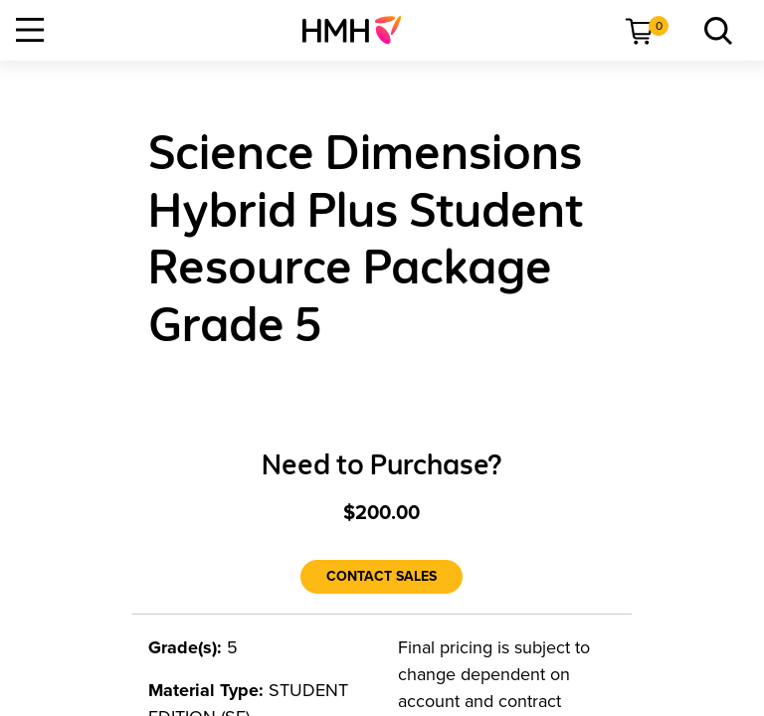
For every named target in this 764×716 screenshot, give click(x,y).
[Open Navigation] (30, 30)
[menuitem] (359, 30)
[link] (359, 30)
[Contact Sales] (381, 577)
